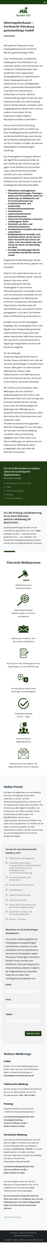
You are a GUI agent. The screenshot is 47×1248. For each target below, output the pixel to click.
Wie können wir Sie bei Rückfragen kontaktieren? (22, 931)
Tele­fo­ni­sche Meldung (15, 491)
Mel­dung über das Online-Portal (18, 483)
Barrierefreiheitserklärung (23, 1235)
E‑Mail (8, 487)
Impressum (14, 1233)
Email (8, 999)
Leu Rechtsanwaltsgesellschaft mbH (30, 1240)
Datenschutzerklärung (28, 1233)
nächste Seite (33, 1033)
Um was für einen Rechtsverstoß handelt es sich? (21, 851)
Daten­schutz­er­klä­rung (12, 1217)
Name (8, 984)
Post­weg (9, 494)
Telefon (9, 1014)
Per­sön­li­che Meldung (14, 498)
